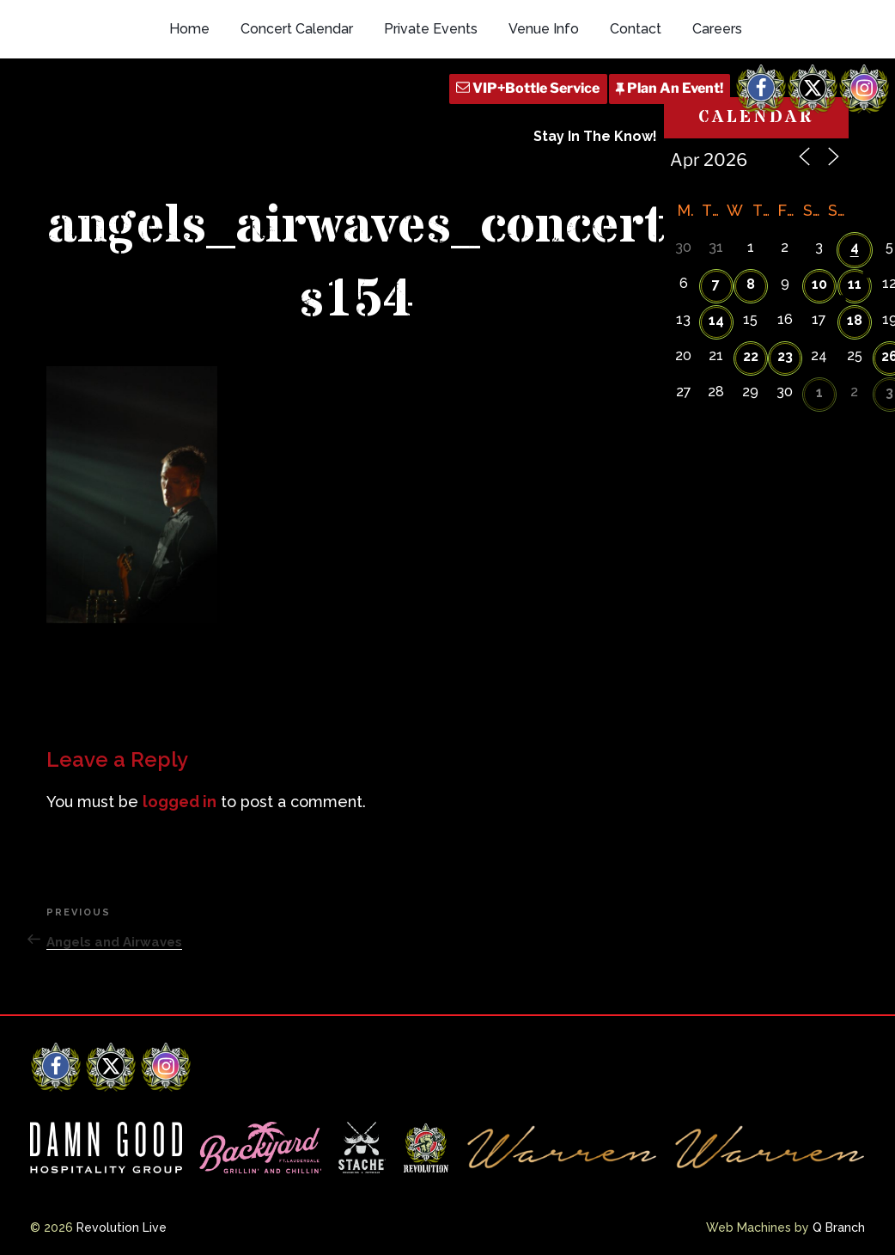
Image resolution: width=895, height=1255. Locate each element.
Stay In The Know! (595, 136)
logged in (179, 802)
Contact (635, 29)
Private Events (431, 29)
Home (189, 29)
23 (785, 356)
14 (716, 320)
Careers (717, 29)
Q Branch (839, 1227)
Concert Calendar (296, 29)
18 (854, 320)
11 (855, 284)
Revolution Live (121, 1227)
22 (750, 356)
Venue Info (543, 29)
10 (819, 284)
